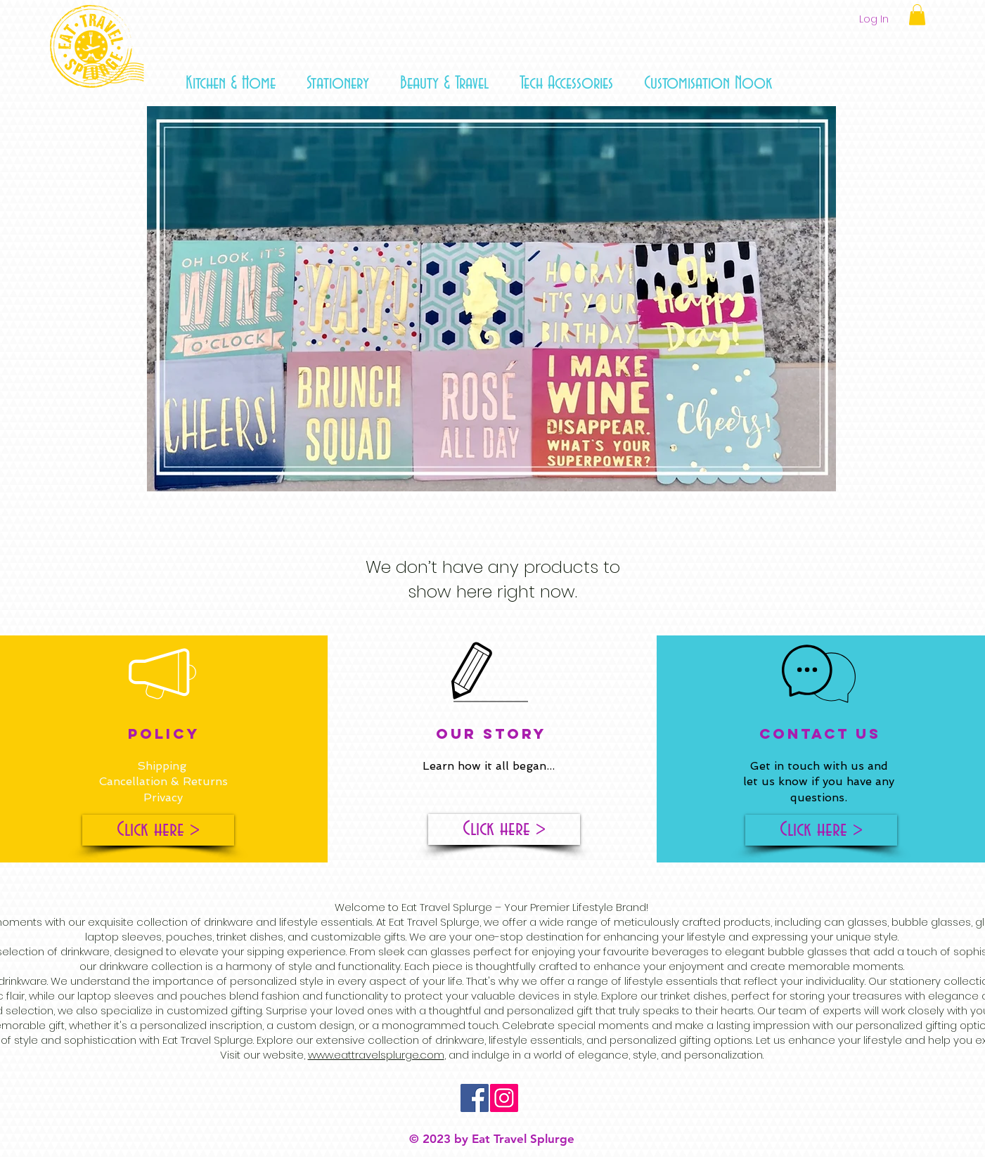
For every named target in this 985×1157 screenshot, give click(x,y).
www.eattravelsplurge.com (376, 1054)
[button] (230, 83)
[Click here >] (158, 830)
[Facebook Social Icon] (475, 1098)
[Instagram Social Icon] (504, 1098)
